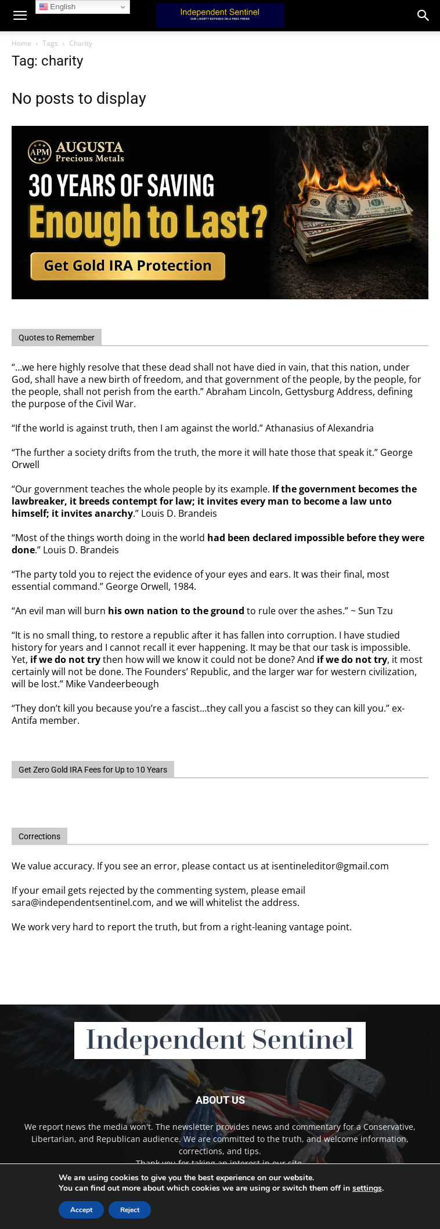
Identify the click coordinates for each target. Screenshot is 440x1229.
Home (21, 43)
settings (367, 1188)
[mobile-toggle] (19, 15)
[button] (423, 15)
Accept (81, 1210)
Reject (129, 1210)
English (57, 7)
